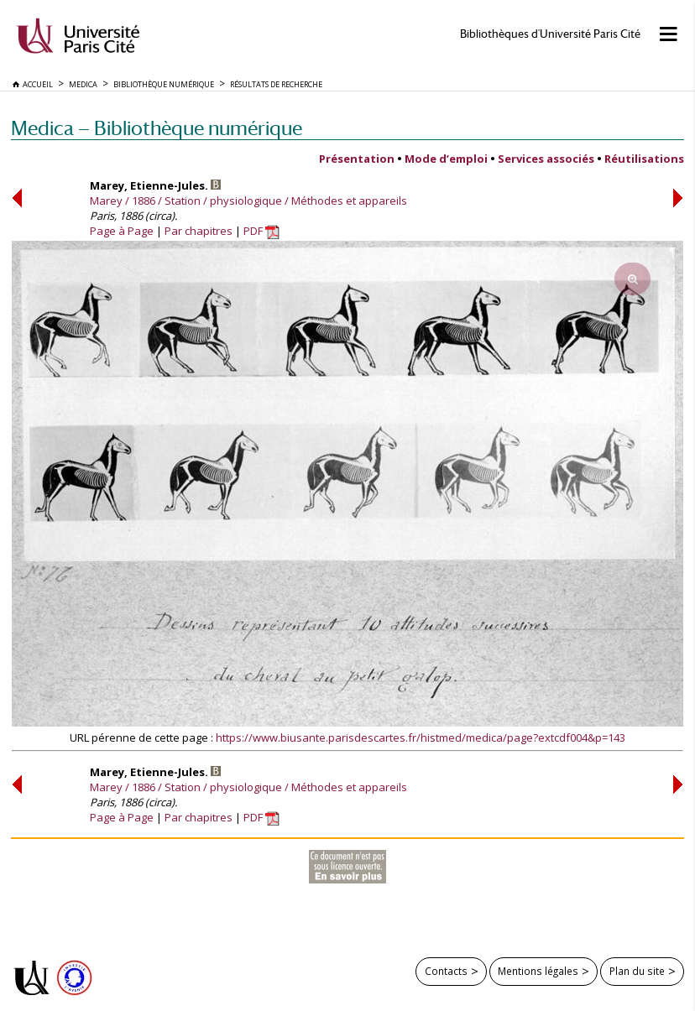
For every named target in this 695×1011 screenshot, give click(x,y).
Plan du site (637, 970)
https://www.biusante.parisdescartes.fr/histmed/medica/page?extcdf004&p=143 (420, 737)
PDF (261, 230)
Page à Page (122, 230)
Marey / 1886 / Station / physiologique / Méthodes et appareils (248, 200)
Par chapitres (199, 230)
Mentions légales (538, 970)
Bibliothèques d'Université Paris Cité (550, 34)
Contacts (446, 970)
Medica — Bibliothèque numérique (156, 128)
